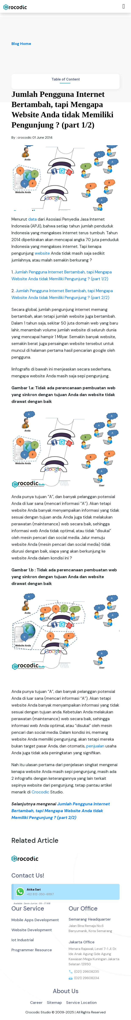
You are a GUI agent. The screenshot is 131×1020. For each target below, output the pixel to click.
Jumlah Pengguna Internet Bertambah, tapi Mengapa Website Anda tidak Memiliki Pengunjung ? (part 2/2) (60, 810)
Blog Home (21, 43)
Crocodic (40, 792)
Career (36, 1002)
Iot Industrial (22, 939)
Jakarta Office (82, 942)
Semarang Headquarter (90, 919)
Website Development (31, 929)
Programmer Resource (31, 949)
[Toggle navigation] (124, 6)
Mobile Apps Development (35, 919)
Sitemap (54, 1002)
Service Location (81, 1002)
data (32, 219)
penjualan (95, 746)
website (42, 253)
